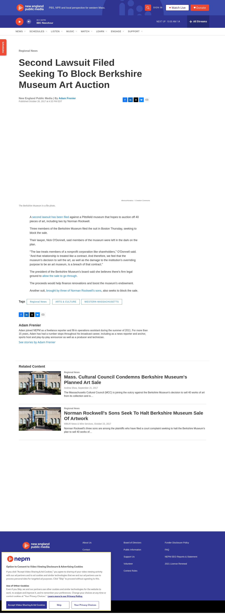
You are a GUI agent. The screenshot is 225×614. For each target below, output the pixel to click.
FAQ (167, 551)
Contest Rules (130, 572)
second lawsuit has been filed (50, 218)
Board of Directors (132, 544)
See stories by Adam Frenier (37, 343)
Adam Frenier (67, 99)
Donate (201, 8)
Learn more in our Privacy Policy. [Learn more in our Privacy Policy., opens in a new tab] (65, 596)
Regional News (28, 51)
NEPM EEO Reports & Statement (181, 558)
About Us (87, 544)
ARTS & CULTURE (66, 303)
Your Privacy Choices (85, 605)
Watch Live (177, 8)
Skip (59, 605)
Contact (86, 551)
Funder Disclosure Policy (177, 544)
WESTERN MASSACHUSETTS (102, 303)
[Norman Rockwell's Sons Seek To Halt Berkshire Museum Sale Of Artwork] (40, 420)
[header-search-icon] (148, 8)
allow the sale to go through (59, 277)
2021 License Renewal (176, 565)
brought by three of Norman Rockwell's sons (73, 291)
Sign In (157, 8)
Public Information (132, 551)
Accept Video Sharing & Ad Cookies (26, 605)
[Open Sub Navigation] (25, 32)
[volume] (29, 22)
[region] (56, 581)
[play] (19, 23)
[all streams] (198, 22)
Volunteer (128, 565)
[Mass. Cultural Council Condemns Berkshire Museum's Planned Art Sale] (40, 384)
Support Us (129, 558)
